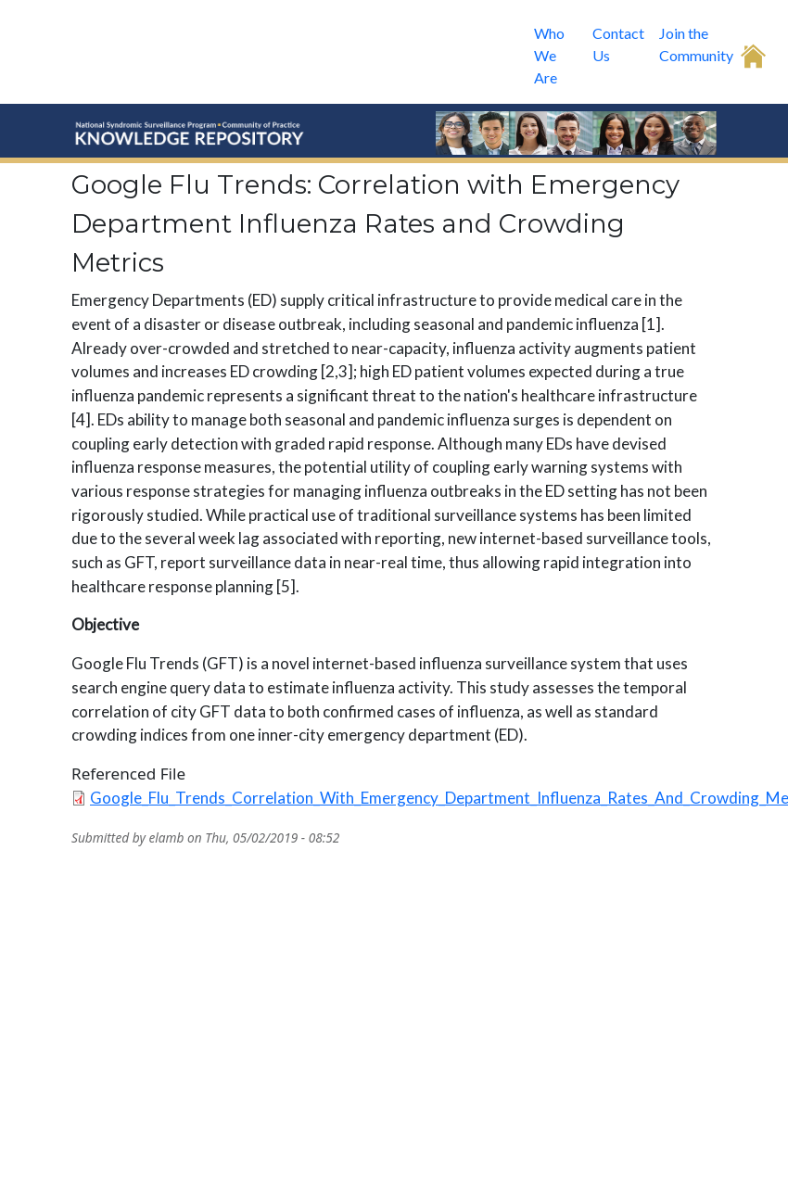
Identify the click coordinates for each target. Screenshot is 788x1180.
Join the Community (696, 44)
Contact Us (618, 44)
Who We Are (549, 55)
